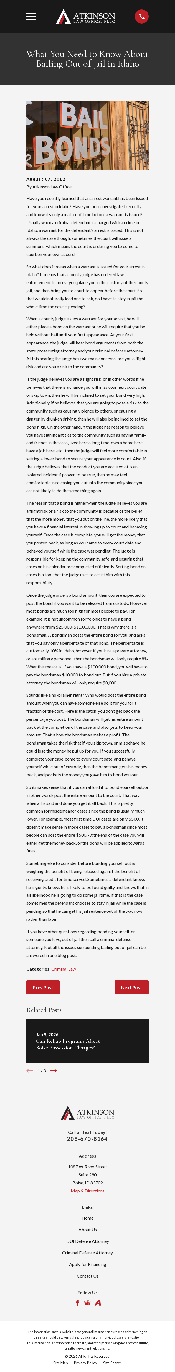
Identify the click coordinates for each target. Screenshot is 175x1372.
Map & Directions (88, 1190)
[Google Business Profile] (87, 1303)
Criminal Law (63, 968)
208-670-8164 (87, 1138)
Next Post (131, 987)
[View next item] (53, 1070)
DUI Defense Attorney (87, 1241)
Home (87, 1217)
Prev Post (43, 987)
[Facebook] (77, 1303)
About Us (87, 1229)
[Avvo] (98, 1303)
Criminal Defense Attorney (87, 1252)
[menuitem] (60, 1363)
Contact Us (87, 1275)
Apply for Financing (87, 1264)
